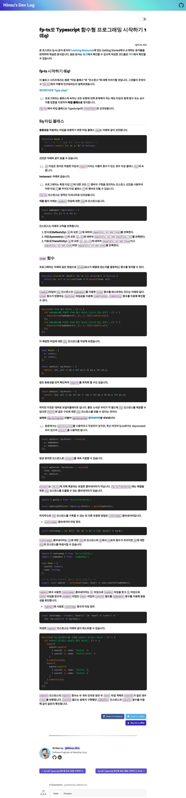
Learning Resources (82, 50)
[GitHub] (181, 6)
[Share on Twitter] (136, 716)
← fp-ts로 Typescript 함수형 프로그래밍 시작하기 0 (62, 771)
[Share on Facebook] (112, 716)
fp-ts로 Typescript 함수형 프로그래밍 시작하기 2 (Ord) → (121, 771)
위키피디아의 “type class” (53, 90)
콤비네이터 (94, 418)
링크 (85, 54)
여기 (131, 54)
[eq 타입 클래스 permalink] (37, 121)
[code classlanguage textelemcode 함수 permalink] (37, 258)
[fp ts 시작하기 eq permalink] (37, 71)
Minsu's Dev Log (18, 5)
